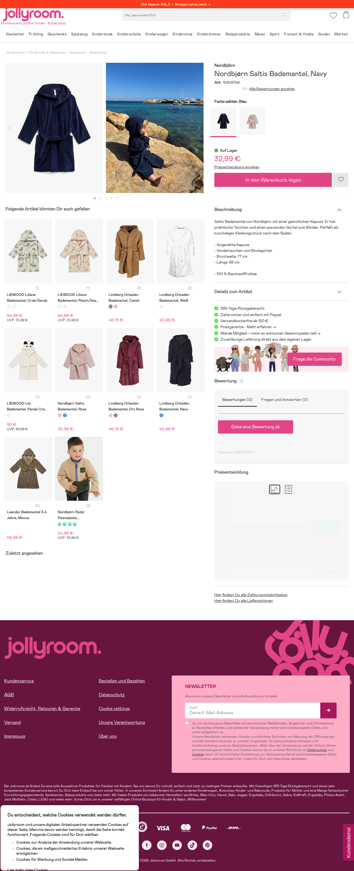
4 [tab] (111, 198)
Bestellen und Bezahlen (122, 681)
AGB (9, 695)
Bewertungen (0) (237, 399)
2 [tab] (100, 198)
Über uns (108, 736)
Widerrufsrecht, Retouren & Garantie (42, 708)
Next (198, 128)
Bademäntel (97, 52)
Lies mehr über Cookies (32, 830)
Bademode (77, 52)
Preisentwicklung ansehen (236, 167)
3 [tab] (106, 198)
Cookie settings (114, 708)
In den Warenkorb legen (273, 179)
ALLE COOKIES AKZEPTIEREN (41, 850)
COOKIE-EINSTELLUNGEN (105, 850)
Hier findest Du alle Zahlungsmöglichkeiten (251, 594)
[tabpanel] (54, 128)
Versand (12, 722)
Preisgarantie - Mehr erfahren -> (248, 326)
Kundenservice (19, 681)
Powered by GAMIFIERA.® (236, 452)
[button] (332, 20)
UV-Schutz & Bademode (46, 52)
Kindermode (15, 52)
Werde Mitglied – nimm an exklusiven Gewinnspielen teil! (268, 333)
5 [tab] (117, 198)
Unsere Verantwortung (122, 722)
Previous (10, 128)
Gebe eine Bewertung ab (255, 427)
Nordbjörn (224, 66)
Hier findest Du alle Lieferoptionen (243, 600)
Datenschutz (112, 695)
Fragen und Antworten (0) (284, 399)
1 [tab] (95, 198)
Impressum (14, 736)
